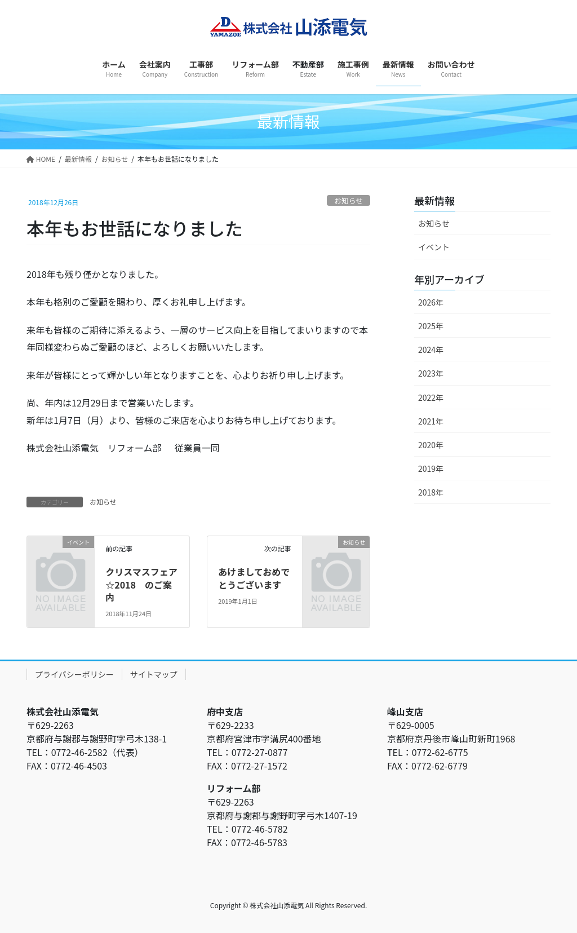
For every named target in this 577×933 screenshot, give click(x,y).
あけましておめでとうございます (254, 578)
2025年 (430, 325)
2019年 (430, 468)
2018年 (430, 492)
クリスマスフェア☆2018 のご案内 (141, 584)
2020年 (430, 444)
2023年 (430, 373)
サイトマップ (153, 674)
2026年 (430, 302)
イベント (434, 247)
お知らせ (348, 200)
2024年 (430, 349)
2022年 (430, 397)
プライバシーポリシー (74, 674)
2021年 (430, 421)
